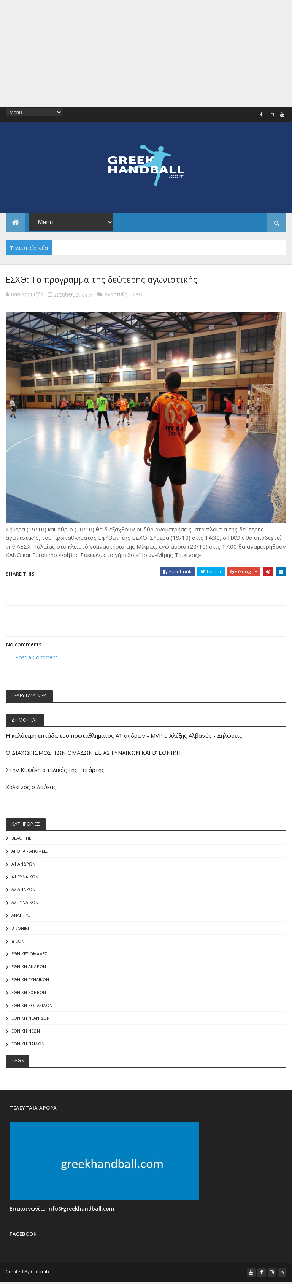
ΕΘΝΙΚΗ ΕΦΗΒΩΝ (28, 995)
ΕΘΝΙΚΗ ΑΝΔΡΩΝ (28, 969)
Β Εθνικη (21, 930)
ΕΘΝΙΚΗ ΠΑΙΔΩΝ (27, 1046)
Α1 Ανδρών (23, 866)
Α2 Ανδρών (23, 891)
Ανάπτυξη (116, 296)
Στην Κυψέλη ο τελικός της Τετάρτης (55, 772)
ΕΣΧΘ (136, 296)
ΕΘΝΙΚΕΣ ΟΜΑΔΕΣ (29, 956)
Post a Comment (36, 659)
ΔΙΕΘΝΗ (19, 943)
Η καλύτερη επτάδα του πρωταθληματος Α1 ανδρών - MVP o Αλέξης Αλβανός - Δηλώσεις (124, 737)
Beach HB (21, 840)
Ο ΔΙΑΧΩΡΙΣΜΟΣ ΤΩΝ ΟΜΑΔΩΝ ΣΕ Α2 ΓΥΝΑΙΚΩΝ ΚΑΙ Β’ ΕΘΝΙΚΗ (93, 755)
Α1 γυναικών (24, 878)
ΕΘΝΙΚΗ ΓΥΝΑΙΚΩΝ (30, 982)
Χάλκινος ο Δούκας (31, 789)
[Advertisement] (146, 53)
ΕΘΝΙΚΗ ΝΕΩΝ (25, 1033)
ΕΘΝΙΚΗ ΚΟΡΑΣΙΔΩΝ (31, 1007)
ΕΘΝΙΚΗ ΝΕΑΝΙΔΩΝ (30, 1020)
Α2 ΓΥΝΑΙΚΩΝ (24, 904)
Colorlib (40, 1273)
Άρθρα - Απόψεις (29, 853)
